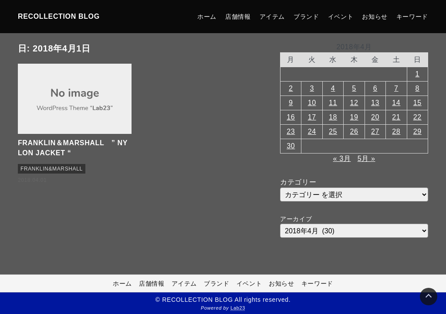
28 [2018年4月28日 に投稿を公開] (396, 131)
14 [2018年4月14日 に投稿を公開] (396, 102)
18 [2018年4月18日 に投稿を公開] (333, 117)
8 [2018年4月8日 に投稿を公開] (418, 88)
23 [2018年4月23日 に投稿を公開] (291, 131)
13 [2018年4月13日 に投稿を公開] (375, 102)
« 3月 (342, 158)
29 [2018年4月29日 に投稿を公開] (417, 131)
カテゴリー (298, 182)
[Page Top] (428, 296)
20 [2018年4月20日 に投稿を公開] (375, 117)
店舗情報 (238, 16)
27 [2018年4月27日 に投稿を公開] (375, 131)
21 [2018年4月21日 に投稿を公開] (396, 117)
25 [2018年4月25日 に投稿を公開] (333, 131)
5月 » (366, 158)
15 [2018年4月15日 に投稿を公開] (417, 102)
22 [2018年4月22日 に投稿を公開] (417, 117)
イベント (341, 16)
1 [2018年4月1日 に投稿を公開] (418, 74)
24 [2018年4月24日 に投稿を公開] (312, 131)
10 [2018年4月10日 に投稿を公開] (312, 102)
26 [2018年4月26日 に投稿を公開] (354, 131)
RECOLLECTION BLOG (59, 16)
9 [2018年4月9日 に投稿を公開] (291, 102)
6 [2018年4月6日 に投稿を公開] (375, 88)
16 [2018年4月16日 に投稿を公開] (291, 117)
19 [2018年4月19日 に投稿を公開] (354, 117)
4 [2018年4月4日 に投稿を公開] (333, 88)
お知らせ (375, 16)
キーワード (412, 16)
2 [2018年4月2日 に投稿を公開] (291, 88)
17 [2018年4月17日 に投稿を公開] (312, 117)
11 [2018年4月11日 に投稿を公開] (333, 102)
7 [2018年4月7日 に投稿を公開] (396, 88)
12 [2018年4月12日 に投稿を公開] (354, 102)
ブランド (306, 16)
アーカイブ (296, 218)
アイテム (272, 16)
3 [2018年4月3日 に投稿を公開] (312, 88)
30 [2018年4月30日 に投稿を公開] (291, 146)
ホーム (206, 16)
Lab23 (237, 308)
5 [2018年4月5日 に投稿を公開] (354, 88)
